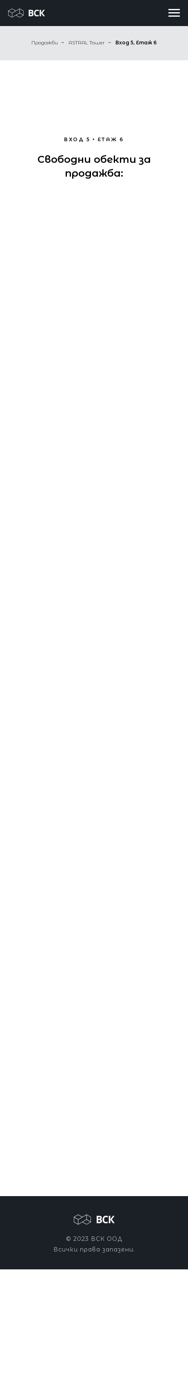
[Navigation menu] (174, 13)
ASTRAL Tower (87, 42)
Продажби (44, 42)
